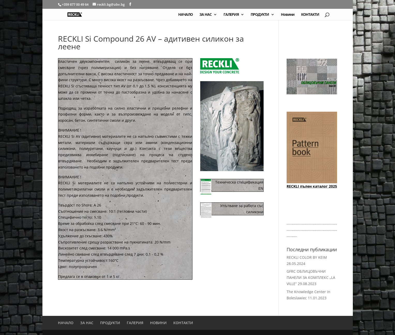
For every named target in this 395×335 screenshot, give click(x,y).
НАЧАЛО (185, 15)
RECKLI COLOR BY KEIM (307, 257)
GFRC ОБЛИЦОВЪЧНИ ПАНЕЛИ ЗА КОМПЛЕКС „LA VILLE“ (311, 277)
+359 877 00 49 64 (75, 4)
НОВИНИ (158, 322)
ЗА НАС (205, 15)
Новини (287, 15)
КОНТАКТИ (310, 15)
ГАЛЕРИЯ (231, 15)
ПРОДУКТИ (260, 15)
